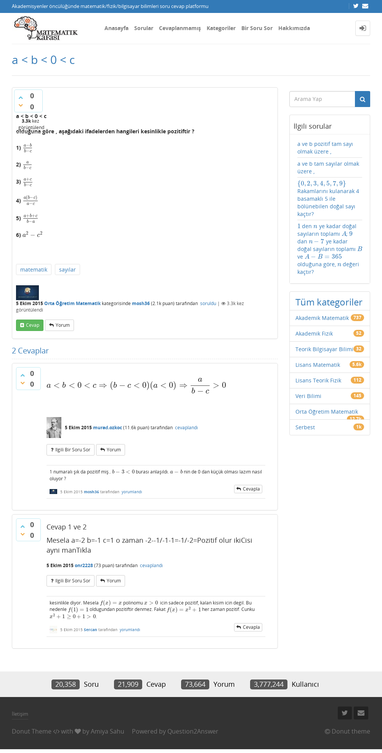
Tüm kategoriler (329, 302)
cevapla (251, 489)
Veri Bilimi (308, 396)
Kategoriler (221, 28)
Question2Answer (192, 731)
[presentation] (27, 147)
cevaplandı (186, 427)
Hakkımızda (294, 28)
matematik (33, 269)
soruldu (208, 303)
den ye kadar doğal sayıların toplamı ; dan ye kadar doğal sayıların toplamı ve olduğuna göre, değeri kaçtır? (329, 248)
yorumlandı (132, 491)
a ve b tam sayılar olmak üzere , (328, 167)
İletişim (20, 713)
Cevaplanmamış (180, 28)
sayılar (67, 269)
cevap (32, 325)
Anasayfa (116, 28)
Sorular (143, 28)
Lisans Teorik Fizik (318, 380)
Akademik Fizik (314, 333)
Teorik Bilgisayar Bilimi (324, 349)
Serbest (305, 427)
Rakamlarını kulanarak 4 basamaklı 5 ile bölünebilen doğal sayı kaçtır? (328, 198)
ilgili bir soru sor (72, 449)
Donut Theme (31, 731)
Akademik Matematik (322, 317)
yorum (63, 325)
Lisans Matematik (317, 364)
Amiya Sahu (107, 731)
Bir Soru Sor (257, 28)
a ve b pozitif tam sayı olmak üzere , (325, 147)
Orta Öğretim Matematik (72, 303)
